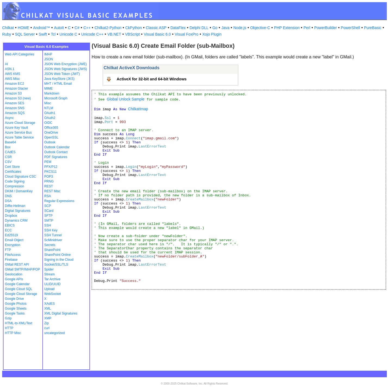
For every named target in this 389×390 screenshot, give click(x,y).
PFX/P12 (50, 167)
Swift (43, 34)
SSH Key (51, 230)
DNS (8, 196)
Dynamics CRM (16, 220)
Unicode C (68, 34)
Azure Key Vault (16, 128)
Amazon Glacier (16, 88)
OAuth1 (49, 113)
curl (46, 328)
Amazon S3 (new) (18, 98)
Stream (49, 274)
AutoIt (59, 28)
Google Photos (15, 304)
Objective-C (260, 28)
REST (48, 186)
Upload (49, 289)
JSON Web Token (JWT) (62, 74)
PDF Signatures (55, 157)
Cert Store (12, 167)
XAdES (49, 304)
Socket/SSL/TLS (56, 264)
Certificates (13, 172)
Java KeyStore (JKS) (59, 79)
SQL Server (25, 34)
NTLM (48, 108)
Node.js (240, 28)
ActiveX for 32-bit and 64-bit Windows (151, 79)
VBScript (132, 34)
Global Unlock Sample (126, 99)
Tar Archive (52, 279)
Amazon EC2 (14, 84)
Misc (47, 103)
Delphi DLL (198, 28)
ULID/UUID (52, 284)
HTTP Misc (13, 333)
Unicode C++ (92, 34)
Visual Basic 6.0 (157, 34)
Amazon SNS (14, 108)
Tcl (53, 34)
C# (76, 28)
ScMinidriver (53, 240)
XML (47, 308)
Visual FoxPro (186, 34)
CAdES (10, 152)
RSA (47, 196)
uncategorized (54, 333)
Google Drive (14, 299)
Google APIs (14, 279)
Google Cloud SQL (18, 289)
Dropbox (11, 216)
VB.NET (114, 34)
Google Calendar (17, 284)
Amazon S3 (13, 93)
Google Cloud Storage (21, 294)
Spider (49, 269)
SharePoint (52, 250)
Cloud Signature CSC (20, 176)
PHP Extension (287, 28)
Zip (46, 323)
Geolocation (13, 274)
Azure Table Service (19, 137)
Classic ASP (156, 28)
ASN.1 (9, 69)
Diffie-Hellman (15, 206)
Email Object (14, 240)
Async (9, 118)
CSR (8, 157)
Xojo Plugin (212, 34)
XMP (47, 318)
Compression (14, 186)
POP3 (48, 176)
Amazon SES (14, 103)
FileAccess (13, 255)
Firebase (11, 260)
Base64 (10, 142)
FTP (8, 250)
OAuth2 (49, 118)
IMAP (48, 54)
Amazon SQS (15, 113)
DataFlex (178, 28)
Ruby (6, 34)
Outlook (49, 142)
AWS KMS (12, 74)
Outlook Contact (56, 152)
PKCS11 (50, 172)
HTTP (9, 328)
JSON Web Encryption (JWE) (65, 64)
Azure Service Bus (18, 132)
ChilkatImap (138, 109)
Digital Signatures (17, 211)
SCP (47, 206)
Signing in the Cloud (58, 260)
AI (6, 64)
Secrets (49, 245)
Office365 (51, 128)
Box (8, 147)
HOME (23, 28)
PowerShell (350, 28)
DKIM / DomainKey (19, 191)
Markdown (51, 93)
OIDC (48, 123)
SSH (47, 225)
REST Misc (52, 191)
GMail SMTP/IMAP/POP (22, 269)
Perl (307, 28)
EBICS (10, 225)
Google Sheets (15, 308)
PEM (47, 162)
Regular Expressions (59, 201)
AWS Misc (12, 79)
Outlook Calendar (57, 147)
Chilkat (8, 28)
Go (214, 28)
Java (225, 28)
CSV (8, 162)
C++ (87, 28)
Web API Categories (19, 54)
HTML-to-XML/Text (18, 323)
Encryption (12, 245)
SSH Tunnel (53, 235)
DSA (8, 201)
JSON (48, 59)
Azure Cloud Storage (20, 123)
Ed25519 (11, 235)
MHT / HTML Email (58, 84)
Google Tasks (15, 313)
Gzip (8, 318)
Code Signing (14, 181)
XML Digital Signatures (60, 313)
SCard (49, 211)
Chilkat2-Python (108, 28)
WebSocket (52, 294)
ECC (8, 230)
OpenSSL (51, 137)
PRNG (49, 181)
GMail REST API (17, 264)
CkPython (133, 28)
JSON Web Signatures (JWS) (65, 69)
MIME (48, 88)
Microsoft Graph (55, 98)
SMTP (48, 220)
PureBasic (372, 28)
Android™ (41, 28)
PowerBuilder (325, 28)
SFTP (48, 216)
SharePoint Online (57, 255)
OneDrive (51, 132)
